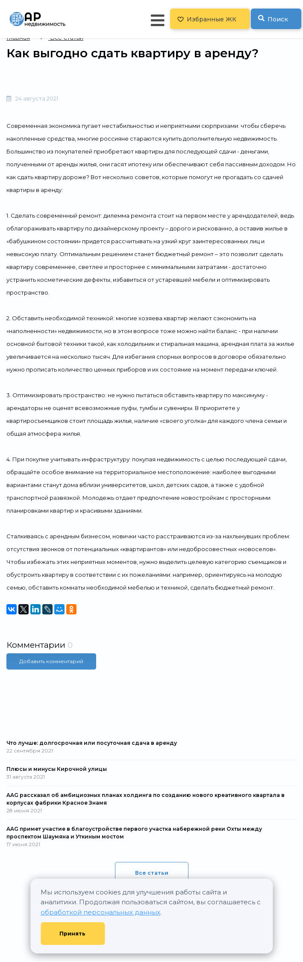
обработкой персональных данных (100, 912)
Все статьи (151, 873)
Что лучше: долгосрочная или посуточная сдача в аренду (91, 743)
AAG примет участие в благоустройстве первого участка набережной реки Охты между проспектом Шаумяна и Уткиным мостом (134, 833)
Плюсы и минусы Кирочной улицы (56, 769)
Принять (72, 933)
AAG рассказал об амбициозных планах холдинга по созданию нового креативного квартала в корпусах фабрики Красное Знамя (145, 799)
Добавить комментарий (51, 661)
